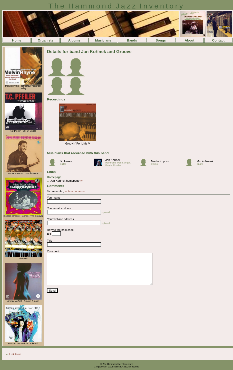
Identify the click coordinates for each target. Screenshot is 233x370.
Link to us (15, 354)
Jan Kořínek (113, 159)
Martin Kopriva (160, 161)
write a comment (75, 191)
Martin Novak (205, 161)
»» (81, 180)
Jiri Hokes (66, 161)
